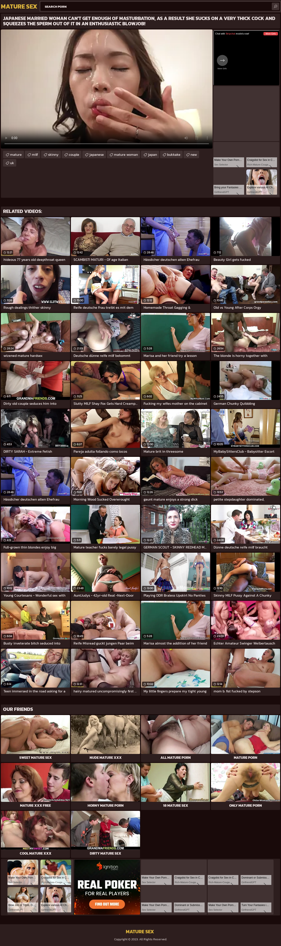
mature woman (126, 154)
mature (16, 154)
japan (152, 154)
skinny (53, 154)
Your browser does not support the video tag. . (107, 89)
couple (74, 154)
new (194, 154)
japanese (96, 154)
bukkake (173, 154)
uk (12, 162)
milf (35, 154)
